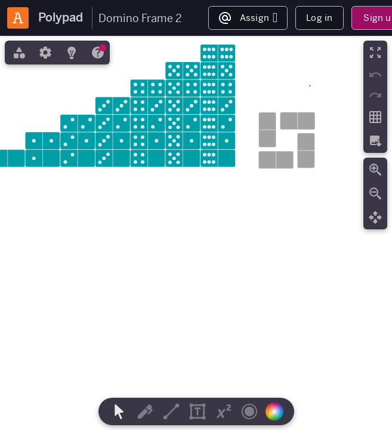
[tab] (18, 52)
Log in (319, 17)
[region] (196, 233)
